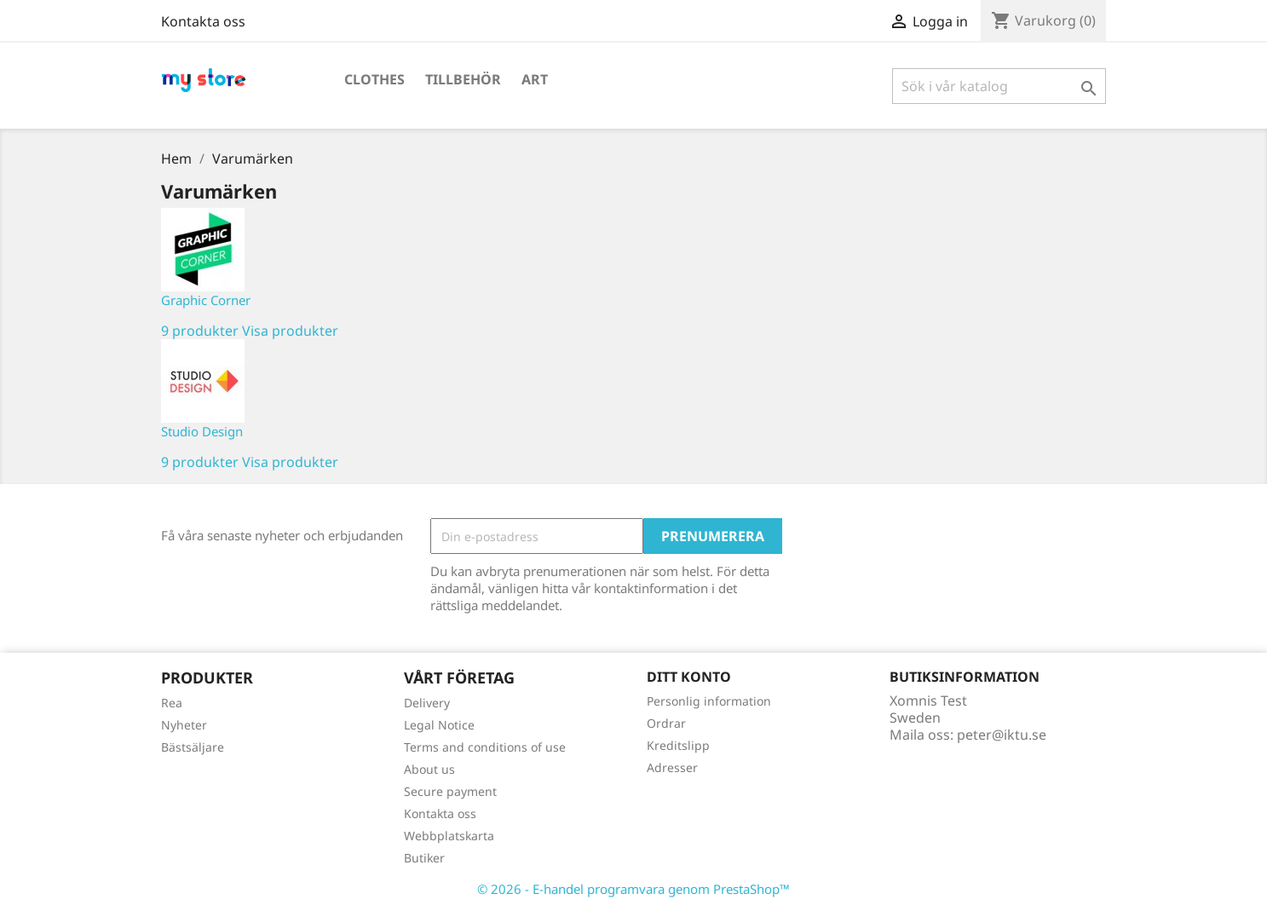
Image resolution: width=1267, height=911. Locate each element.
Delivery (427, 703)
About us (429, 769)
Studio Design (202, 431)
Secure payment (450, 791)
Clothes (374, 79)
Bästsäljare (192, 747)
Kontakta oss (203, 21)
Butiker (424, 858)
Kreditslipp (678, 745)
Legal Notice (439, 725)
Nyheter (184, 725)
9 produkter (200, 330)
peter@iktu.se (1001, 734)
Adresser (672, 767)
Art (534, 79)
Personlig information (709, 701)
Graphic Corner (206, 299)
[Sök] (999, 86)
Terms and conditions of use (485, 747)
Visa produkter (290, 330)
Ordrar (666, 723)
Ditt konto (689, 676)
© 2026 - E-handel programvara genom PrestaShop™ (633, 888)
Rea (171, 703)
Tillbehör (463, 79)
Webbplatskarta (449, 835)
